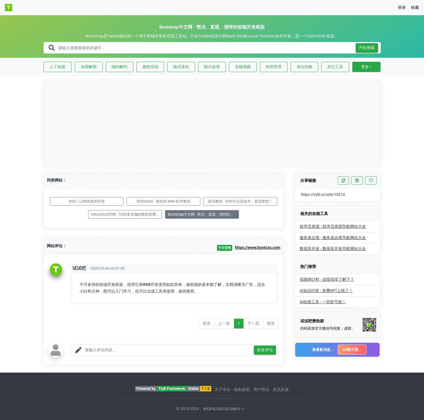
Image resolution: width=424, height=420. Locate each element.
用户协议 (261, 389)
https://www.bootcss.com (257, 247)
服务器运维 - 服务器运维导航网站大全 (333, 237)
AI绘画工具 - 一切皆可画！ (323, 302)
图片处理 (212, 66)
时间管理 (273, 66)
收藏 (415, 7)
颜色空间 (150, 66)
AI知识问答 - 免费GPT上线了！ (326, 290)
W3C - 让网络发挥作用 (87, 201)
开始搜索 (367, 48)
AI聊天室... (352, 349)
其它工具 (335, 66)
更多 (365, 66)
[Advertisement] (212, 123)
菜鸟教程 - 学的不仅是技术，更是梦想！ (240, 201)
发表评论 (265, 350)
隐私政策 (242, 389)
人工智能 (57, 66)
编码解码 (119, 66)
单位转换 (304, 66)
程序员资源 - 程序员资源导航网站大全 (333, 226)
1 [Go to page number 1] (239, 323)
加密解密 (89, 66)
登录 (402, 7)
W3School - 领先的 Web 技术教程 (163, 201)
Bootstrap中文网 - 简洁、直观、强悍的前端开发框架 (203, 214)
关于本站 (222, 389)
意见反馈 (281, 389)
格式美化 (181, 66)
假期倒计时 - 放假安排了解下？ (327, 279)
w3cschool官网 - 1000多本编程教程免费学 (125, 214)
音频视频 (243, 66)
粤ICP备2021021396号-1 (223, 409)
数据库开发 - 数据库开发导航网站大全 (333, 248)
